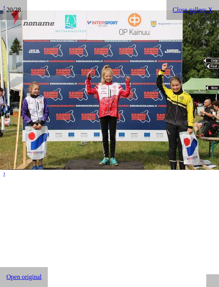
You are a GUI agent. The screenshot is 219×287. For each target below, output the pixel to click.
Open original (23, 276)
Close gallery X (193, 9)
